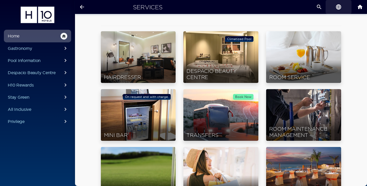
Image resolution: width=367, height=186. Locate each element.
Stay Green (38, 97)
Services (148, 7)
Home (37, 36)
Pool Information (38, 60)
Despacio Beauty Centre (38, 72)
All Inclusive (38, 109)
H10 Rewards (38, 85)
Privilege (38, 121)
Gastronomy (38, 48)
